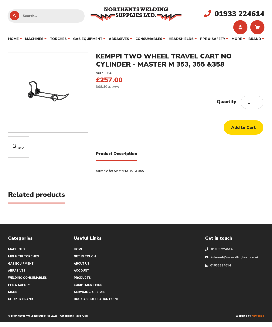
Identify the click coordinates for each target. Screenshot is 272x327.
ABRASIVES (119, 40)
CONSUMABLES (148, 40)
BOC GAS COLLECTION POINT (97, 304)
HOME (13, 40)
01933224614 (218, 269)
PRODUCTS (83, 281)
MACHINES (34, 40)
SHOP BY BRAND (21, 304)
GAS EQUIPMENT (87, 40)
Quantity (226, 103)
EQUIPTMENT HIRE (89, 289)
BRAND (254, 40)
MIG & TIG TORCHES (24, 259)
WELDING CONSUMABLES (28, 281)
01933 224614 (219, 252)
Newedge (258, 320)
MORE (237, 40)
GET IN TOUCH (85, 259)
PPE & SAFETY (212, 40)
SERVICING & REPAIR (90, 296)
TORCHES (58, 40)
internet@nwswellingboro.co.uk (233, 260)
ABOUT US (82, 267)
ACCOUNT (82, 274)
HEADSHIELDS (181, 40)
